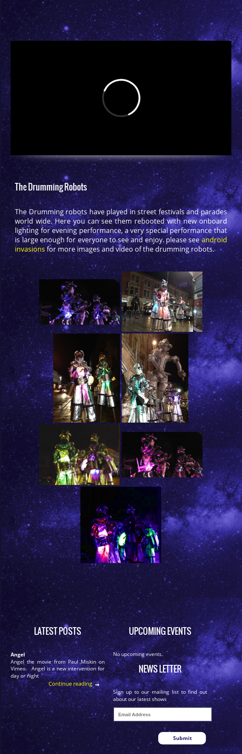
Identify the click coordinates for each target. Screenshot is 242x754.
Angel (18, 654)
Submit (182, 738)
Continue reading (70, 683)
